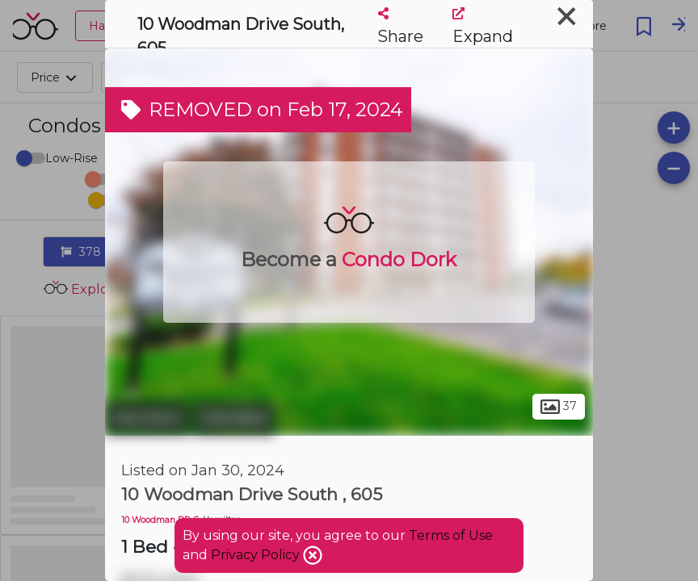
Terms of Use (451, 535)
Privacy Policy (257, 554)
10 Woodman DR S (160, 520)
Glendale (234, 418)
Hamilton (147, 418)
